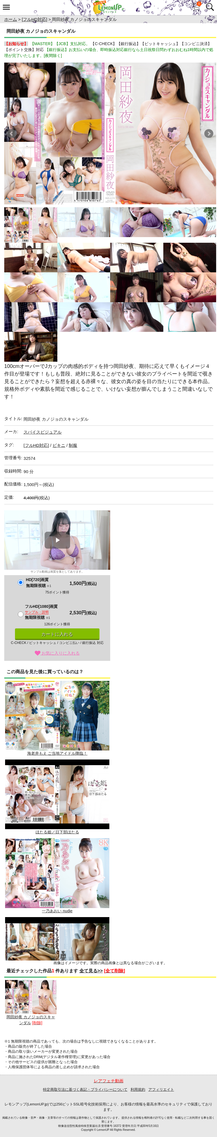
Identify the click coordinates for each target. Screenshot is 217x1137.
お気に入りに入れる (57, 653)
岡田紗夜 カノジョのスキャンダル (31, 1002)
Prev (11, 133)
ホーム (10, 19)
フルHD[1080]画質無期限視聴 (41, 612)
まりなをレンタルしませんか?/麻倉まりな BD (57, 954)
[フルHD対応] (34, 19)
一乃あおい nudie (57, 875)
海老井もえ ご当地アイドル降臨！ (57, 718)
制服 (73, 445)
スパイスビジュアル (42, 432)
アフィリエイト (161, 1089)
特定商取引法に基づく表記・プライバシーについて (85, 1089)
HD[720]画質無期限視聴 (38, 582)
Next (208, 133)
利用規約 (138, 1089)
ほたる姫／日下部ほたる (57, 797)
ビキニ (59, 445)
